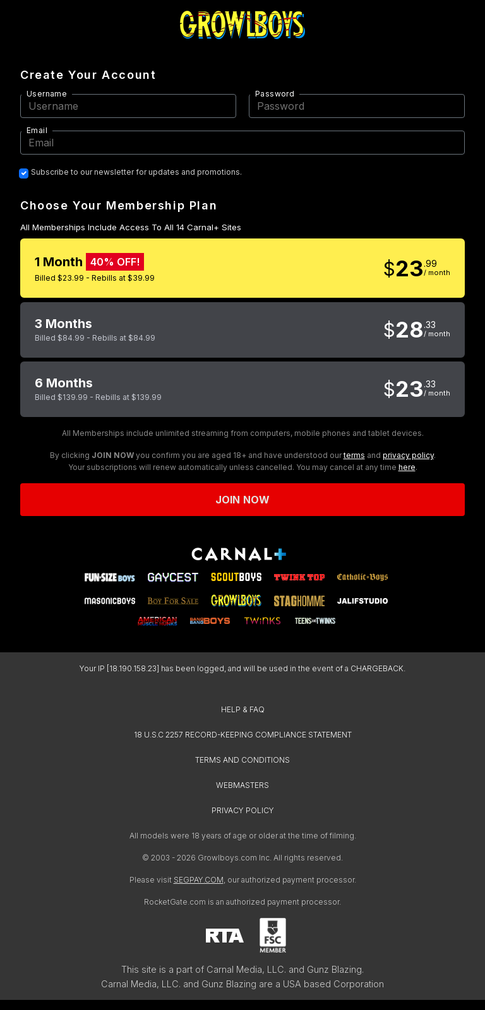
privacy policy (408, 455)
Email (37, 130)
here (407, 467)
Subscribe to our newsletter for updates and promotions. (136, 172)
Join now (242, 499)
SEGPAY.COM (199, 879)
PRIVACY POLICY (243, 810)
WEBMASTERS (242, 785)
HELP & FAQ (243, 709)
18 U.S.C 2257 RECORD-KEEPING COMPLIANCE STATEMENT (243, 734)
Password (274, 93)
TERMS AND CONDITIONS (242, 760)
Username (47, 93)
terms (354, 455)
